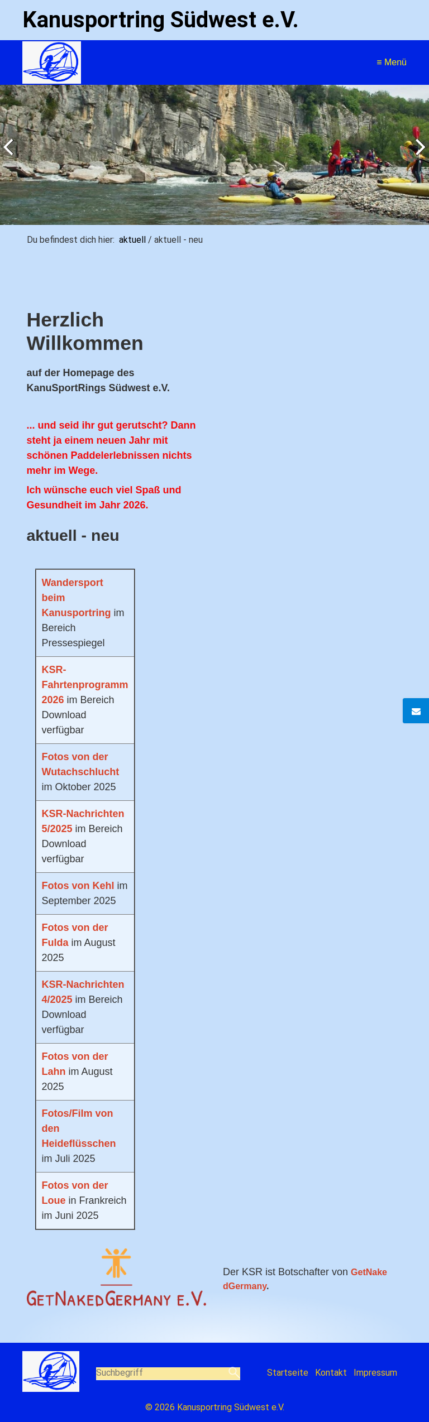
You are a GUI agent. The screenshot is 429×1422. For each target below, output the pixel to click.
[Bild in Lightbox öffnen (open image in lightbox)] (117, 1276)
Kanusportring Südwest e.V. (160, 20)
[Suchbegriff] (168, 1373)
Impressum (375, 1372)
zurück (11, 157)
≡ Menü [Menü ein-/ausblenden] (391, 62)
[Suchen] (234, 1373)
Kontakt (331, 1372)
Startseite (287, 1372)
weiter (417, 157)
